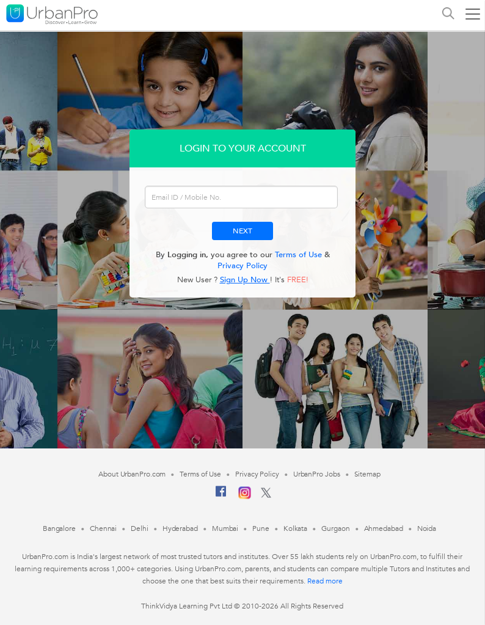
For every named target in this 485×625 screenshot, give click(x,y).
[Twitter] (266, 495)
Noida (427, 528)
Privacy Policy (242, 265)
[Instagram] (244, 497)
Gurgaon (335, 528)
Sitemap (367, 474)
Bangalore (59, 528)
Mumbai (225, 528)
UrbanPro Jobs (316, 474)
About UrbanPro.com (132, 474)
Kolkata (295, 528)
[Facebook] (221, 496)
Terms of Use (298, 254)
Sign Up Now (245, 279)
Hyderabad (180, 528)
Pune (260, 528)
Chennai (103, 528)
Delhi (139, 528)
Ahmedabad (383, 528)
